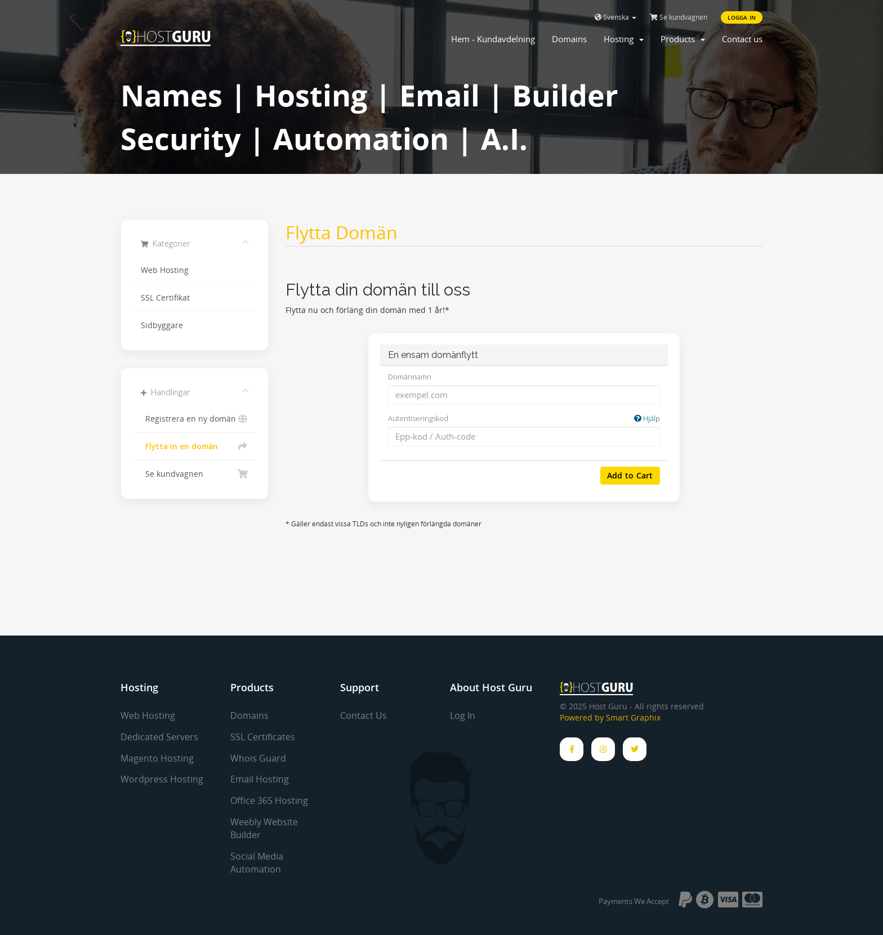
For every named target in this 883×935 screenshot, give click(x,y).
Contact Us (363, 715)
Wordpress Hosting (162, 779)
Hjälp (647, 418)
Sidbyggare (162, 325)
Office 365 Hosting (269, 800)
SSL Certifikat (165, 298)
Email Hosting (259, 779)
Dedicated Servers (159, 737)
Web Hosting (165, 270)
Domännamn (409, 377)
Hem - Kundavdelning (493, 38)
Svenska (615, 17)
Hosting (624, 38)
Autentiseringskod (524, 418)
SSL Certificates (262, 737)
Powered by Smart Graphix (610, 718)
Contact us (742, 38)
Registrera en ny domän (194, 419)
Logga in (742, 17)
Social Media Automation (256, 862)
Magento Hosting (157, 758)
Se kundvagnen (678, 17)
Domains (569, 38)
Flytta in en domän (194, 446)
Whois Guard (258, 758)
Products (683, 38)
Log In (462, 715)
